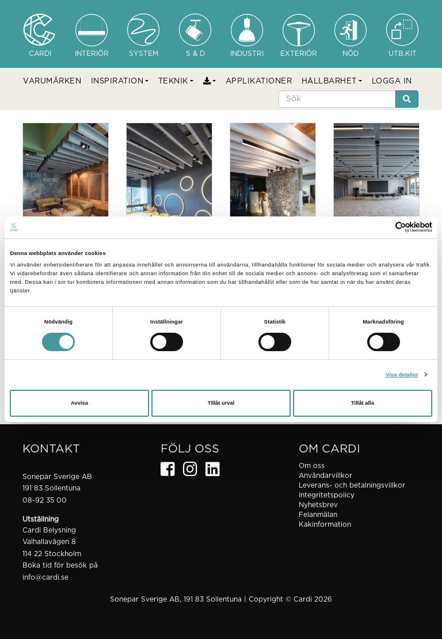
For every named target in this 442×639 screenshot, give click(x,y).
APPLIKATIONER (259, 81)
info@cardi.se (45, 577)
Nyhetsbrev (318, 504)
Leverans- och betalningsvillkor (352, 485)
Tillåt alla (362, 403)
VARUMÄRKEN (52, 81)
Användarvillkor (325, 475)
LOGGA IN (392, 81)
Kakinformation (325, 524)
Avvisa (79, 403)
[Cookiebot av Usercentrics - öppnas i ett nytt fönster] (382, 227)
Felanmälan (318, 514)
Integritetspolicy (327, 495)
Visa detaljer (402, 375)
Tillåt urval (221, 403)
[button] (120, 81)
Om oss (312, 465)
